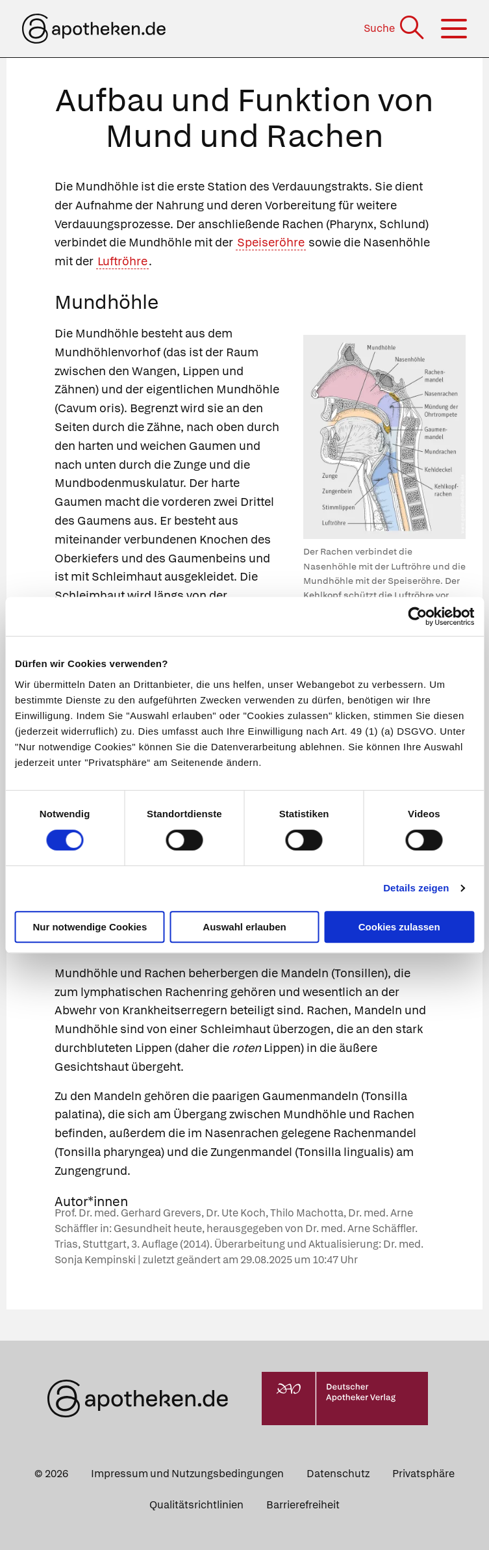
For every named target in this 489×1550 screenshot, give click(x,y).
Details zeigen (416, 887)
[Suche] (395, 28)
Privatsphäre (423, 1473)
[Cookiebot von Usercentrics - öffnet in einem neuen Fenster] (417, 616)
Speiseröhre (271, 242)
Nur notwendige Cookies (89, 926)
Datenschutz (338, 1473)
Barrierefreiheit (303, 1505)
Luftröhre (122, 261)
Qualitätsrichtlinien (196, 1505)
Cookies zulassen (399, 926)
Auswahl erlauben (244, 926)
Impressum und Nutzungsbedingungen (187, 1473)
